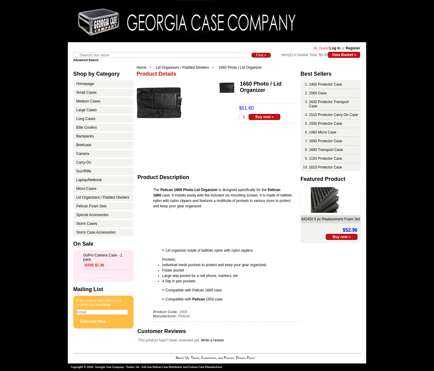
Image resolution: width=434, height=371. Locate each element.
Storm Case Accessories (96, 232)
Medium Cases (88, 101)
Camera (82, 154)
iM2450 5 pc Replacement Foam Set (330, 219)
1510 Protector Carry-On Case (333, 115)
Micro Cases (86, 189)
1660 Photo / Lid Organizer (240, 67)
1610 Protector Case (325, 167)
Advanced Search (86, 60)
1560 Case (317, 93)
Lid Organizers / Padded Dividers (182, 67)
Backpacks (85, 136)
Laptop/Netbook (89, 180)
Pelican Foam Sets (91, 206)
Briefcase (83, 145)
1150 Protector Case (325, 158)
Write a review (212, 340)
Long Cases (86, 119)
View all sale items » (98, 275)
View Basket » (344, 55)
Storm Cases (86, 224)
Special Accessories (92, 215)
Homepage (85, 84)
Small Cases (86, 92)
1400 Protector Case (325, 84)
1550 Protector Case (325, 123)
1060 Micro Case (322, 132)
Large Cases (86, 110)
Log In (335, 48)
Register (353, 48)
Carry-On (83, 162)
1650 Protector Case (325, 141)
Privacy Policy (245, 357)
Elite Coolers (86, 127)
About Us (182, 357)
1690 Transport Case (326, 150)
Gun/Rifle (83, 171)
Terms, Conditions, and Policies (212, 357)
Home (141, 67)
